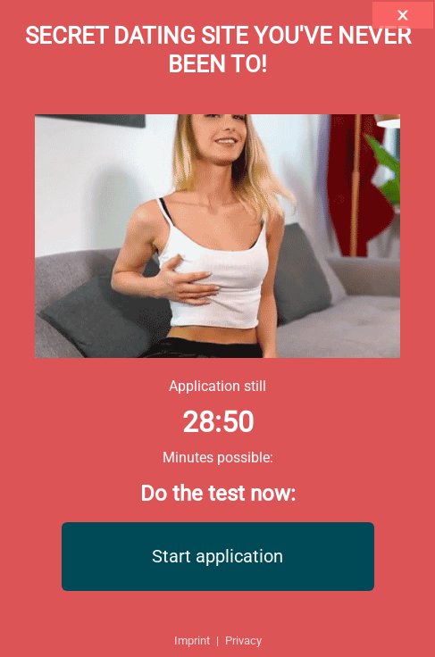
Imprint (192, 640)
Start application (217, 556)
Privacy (243, 640)
